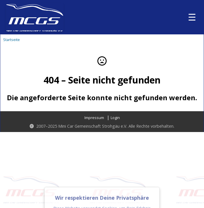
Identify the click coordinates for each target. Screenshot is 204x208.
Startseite (11, 39)
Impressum (94, 117)
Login (115, 117)
